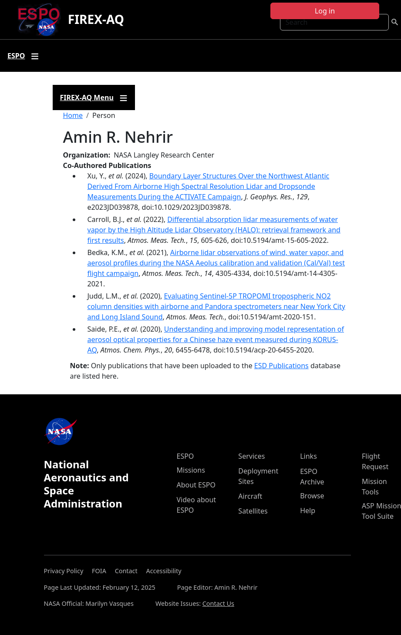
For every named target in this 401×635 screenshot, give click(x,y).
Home (73, 115)
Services (251, 456)
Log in (325, 11)
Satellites (252, 511)
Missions (191, 470)
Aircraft (250, 496)
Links (308, 456)
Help (307, 510)
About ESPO (196, 485)
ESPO (185, 456)
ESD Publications (281, 365)
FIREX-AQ (96, 19)
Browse (312, 496)
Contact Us (218, 603)
